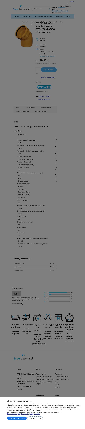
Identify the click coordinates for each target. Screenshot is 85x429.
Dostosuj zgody (35, 418)
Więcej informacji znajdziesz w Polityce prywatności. (23, 414)
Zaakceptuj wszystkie (17, 418)
